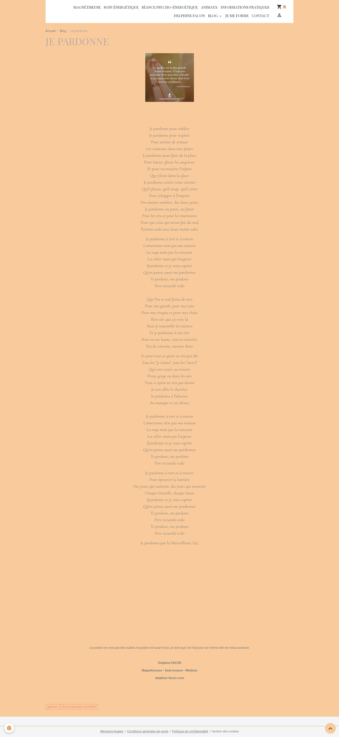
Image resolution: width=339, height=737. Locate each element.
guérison (52, 706)
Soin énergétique (121, 7)
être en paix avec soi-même (79, 706)
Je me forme (237, 15)
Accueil (51, 31)
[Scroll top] (330, 728)
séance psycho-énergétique (170, 7)
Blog (213, 15)
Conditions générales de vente (147, 731)
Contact (260, 15)
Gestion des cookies (225, 731)
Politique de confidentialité (190, 731)
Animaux (209, 7)
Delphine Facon (189, 15)
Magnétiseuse (87, 7)
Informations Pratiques (245, 7)
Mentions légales (111, 731)
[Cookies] (9, 728)
